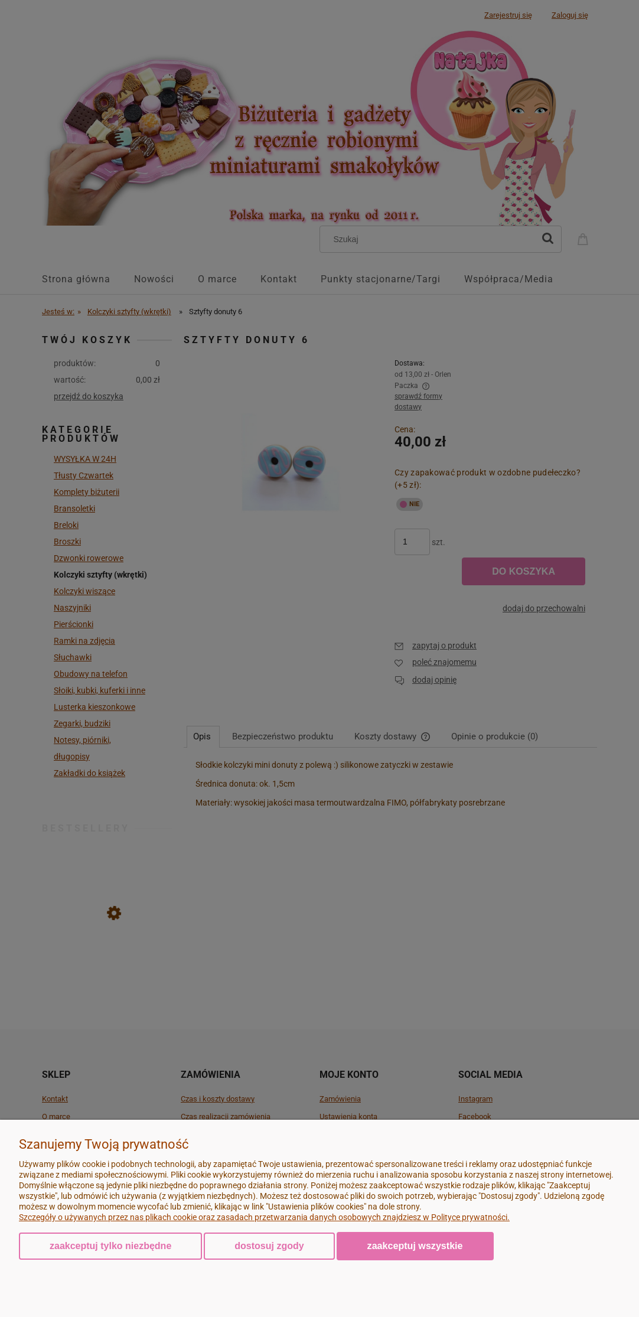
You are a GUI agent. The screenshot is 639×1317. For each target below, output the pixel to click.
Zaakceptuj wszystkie (415, 1245)
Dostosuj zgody (269, 1246)
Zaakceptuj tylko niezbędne (110, 1246)
